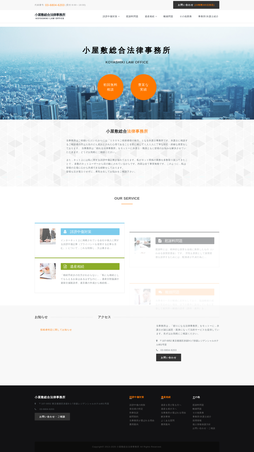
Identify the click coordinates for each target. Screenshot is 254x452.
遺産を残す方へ (169, 409)
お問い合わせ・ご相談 (52, 416)
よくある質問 (168, 420)
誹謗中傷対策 (111, 16)
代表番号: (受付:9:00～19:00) (60, 5)
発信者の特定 (136, 409)
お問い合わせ (196, 5)
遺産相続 (151, 16)
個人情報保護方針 (202, 424)
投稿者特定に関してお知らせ (56, 329)
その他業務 (186, 16)
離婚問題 (168, 16)
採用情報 (197, 420)
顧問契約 (134, 417)
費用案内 (134, 424)
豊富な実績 (143, 87)
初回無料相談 (110, 87)
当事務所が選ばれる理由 (141, 420)
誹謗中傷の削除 (137, 405)
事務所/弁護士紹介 (208, 16)
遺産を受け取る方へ (171, 405)
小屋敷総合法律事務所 (50, 16)
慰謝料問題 (132, 16)
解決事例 (165, 417)
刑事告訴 (134, 413)
